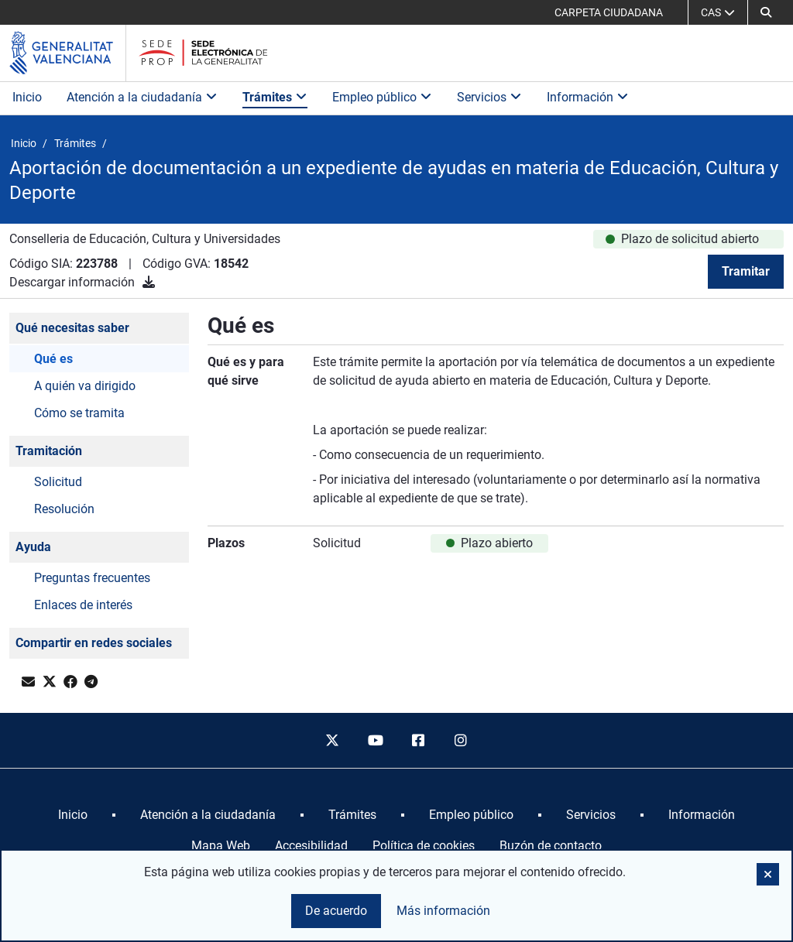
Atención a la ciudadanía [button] (142, 97)
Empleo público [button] (382, 97)
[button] (766, 12)
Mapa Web (220, 845)
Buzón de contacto (550, 845)
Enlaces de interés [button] (83, 605)
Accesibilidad (311, 845)
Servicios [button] (489, 97)
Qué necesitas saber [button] (72, 327)
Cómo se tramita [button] (79, 413)
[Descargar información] (148, 282)
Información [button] (588, 97)
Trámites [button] (274, 97)
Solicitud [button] (58, 481)
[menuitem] (73, 815)
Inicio (27, 97)
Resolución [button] (64, 509)
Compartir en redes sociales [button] (93, 642)
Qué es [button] (53, 358)
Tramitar (746, 271)
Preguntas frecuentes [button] (92, 577)
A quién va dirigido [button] (85, 386)
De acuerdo (336, 910)
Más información (443, 910)
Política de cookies (423, 845)
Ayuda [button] (33, 547)
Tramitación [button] (48, 451)
